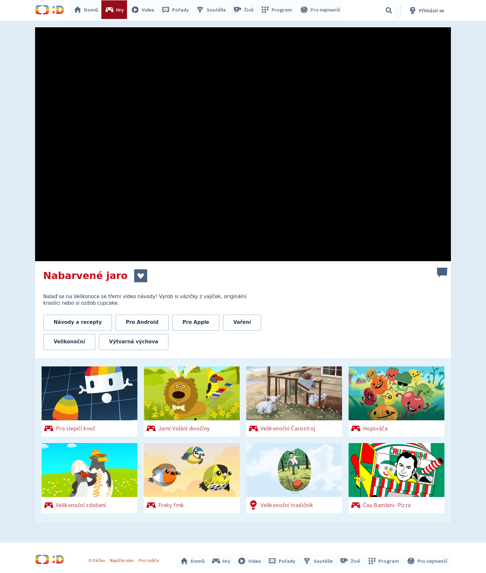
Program (277, 10)
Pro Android (142, 322)
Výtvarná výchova (133, 342)
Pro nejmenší (320, 10)
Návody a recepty (78, 322)
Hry (116, 10)
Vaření (242, 322)
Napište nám (122, 559)
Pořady (177, 10)
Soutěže (212, 10)
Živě (244, 10)
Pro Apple (196, 322)
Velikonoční (69, 342)
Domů (87, 10)
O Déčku (97, 559)
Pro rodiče (150, 559)
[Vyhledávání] (389, 10)
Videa (144, 10)
